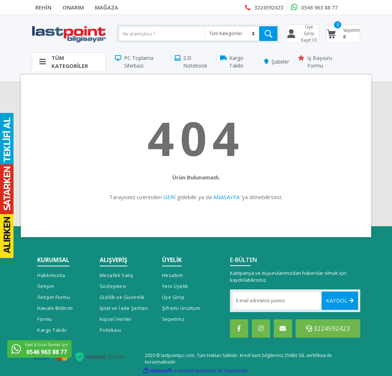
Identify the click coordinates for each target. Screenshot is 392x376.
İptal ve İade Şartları (124, 308)
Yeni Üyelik (175, 286)
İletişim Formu (53, 297)
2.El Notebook (195, 61)
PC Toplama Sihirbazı (138, 61)
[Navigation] (69, 62)
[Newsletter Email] (295, 301)
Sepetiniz (173, 319)
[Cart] (343, 33)
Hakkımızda (51, 275)
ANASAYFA (226, 197)
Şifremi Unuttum (181, 308)
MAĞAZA (106, 7)
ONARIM (73, 7)
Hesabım (172, 275)
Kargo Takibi (236, 61)
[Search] (198, 33)
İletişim (45, 286)
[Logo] (69, 33)
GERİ (169, 197)
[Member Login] (303, 33)
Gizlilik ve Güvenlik (122, 297)
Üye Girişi (173, 297)
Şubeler (280, 61)
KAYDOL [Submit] (340, 300)
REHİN (43, 7)
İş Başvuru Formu (319, 61)
